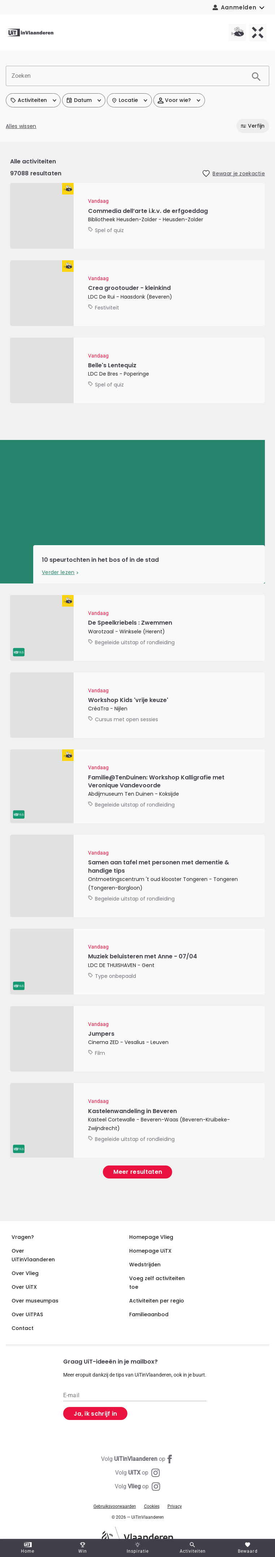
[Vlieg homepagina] (237, 32)
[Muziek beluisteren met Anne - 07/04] (137, 961)
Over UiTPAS (27, 1314)
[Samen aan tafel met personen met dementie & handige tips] (137, 876)
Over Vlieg (25, 1273)
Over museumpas (35, 1300)
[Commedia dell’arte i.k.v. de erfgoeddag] (137, 216)
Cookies (152, 1506)
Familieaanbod (149, 1314)
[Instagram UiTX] (137, 1472)
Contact (23, 1328)
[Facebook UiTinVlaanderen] (137, 1459)
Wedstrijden (145, 1264)
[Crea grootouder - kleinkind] (137, 293)
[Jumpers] (137, 1039)
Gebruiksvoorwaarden (114, 1506)
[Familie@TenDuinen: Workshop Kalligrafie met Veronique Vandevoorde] (137, 786)
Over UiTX (24, 1287)
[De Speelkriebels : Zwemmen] (137, 628)
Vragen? (23, 1237)
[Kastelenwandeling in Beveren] (137, 1120)
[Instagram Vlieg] (137, 1486)
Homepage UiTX (150, 1250)
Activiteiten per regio (156, 1300)
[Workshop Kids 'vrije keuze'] (137, 705)
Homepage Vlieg (151, 1237)
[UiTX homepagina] (257, 32)
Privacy (174, 1506)
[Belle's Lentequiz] (137, 370)
